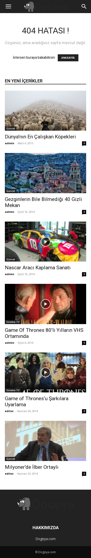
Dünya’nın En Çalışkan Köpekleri (40, 137)
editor (9, 411)
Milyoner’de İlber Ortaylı (31, 467)
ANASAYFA (68, 57)
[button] (8, 6)
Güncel (10, 128)
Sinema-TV (12, 322)
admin (9, 143)
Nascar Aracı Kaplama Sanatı (38, 268)
